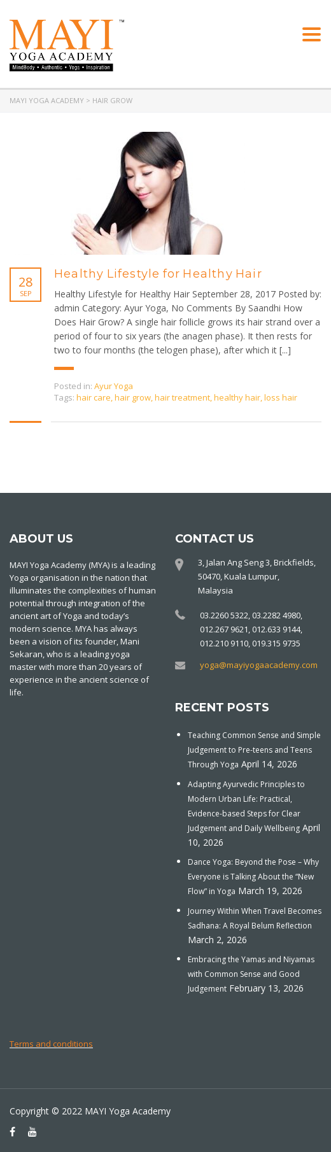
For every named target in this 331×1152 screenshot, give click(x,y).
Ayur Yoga (113, 386)
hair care (93, 397)
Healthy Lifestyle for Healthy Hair (158, 274)
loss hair (280, 397)
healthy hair (237, 397)
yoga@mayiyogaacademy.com (259, 665)
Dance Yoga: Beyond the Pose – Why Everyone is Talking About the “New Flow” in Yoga (253, 877)
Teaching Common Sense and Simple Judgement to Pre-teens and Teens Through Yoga (254, 750)
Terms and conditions (51, 1043)
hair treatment (182, 397)
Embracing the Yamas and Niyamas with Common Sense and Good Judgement (251, 974)
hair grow (133, 397)
